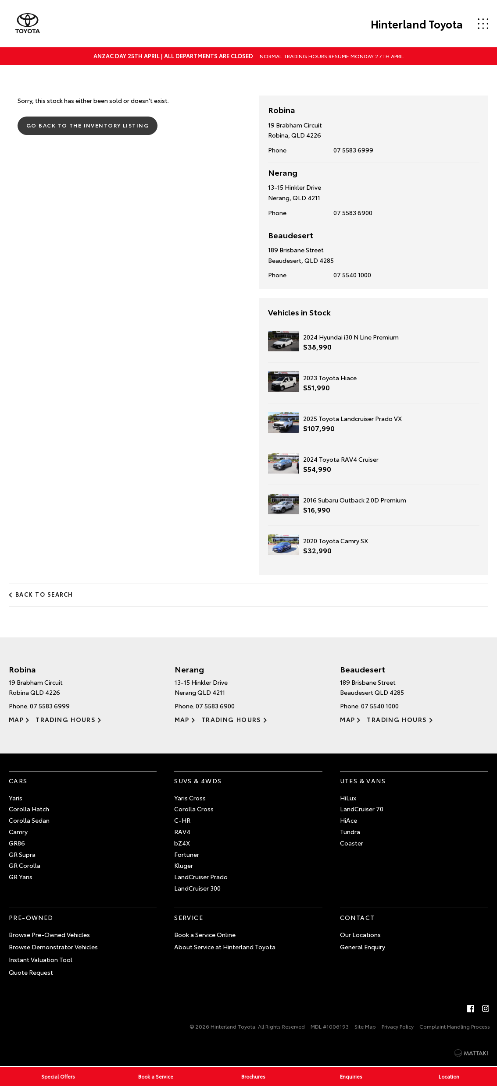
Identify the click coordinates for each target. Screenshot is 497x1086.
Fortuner (186, 854)
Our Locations (360, 934)
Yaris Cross (190, 797)
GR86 (17, 842)
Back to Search (44, 594)
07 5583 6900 (352, 212)
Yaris (15, 797)
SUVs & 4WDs (198, 780)
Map (16, 719)
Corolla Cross (194, 808)
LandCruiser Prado (201, 876)
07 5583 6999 (353, 149)
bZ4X (182, 842)
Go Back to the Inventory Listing (87, 125)
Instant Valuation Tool (40, 959)
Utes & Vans (363, 780)
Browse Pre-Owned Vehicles (49, 934)
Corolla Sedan (29, 820)
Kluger (183, 865)
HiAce (348, 820)
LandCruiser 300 (197, 888)
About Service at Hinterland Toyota (224, 946)
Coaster (351, 842)
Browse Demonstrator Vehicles (53, 946)
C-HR (182, 820)
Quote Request (31, 972)
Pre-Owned (31, 917)
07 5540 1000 (352, 274)
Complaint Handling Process (454, 1026)
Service (188, 917)
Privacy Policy (398, 1026)
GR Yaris (20, 876)
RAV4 (182, 831)
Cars (18, 780)
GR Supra (22, 854)
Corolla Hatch (29, 808)
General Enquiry (362, 946)
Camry (18, 831)
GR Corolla (24, 865)
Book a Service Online (205, 934)
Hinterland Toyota (417, 23)
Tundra (350, 831)
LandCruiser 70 (361, 808)
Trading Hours (66, 719)
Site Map (365, 1026)
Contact (357, 917)
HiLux (348, 797)
